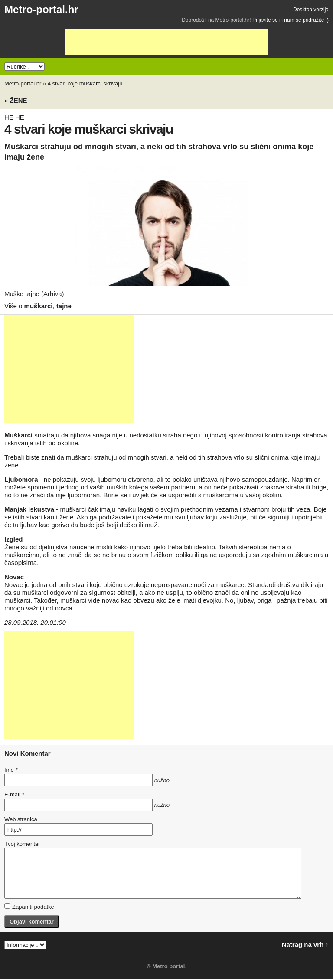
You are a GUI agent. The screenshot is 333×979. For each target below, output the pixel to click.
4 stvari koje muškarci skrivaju (85, 83)
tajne (64, 306)
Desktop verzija (311, 10)
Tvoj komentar (22, 844)
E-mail (14, 794)
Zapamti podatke (29, 906)
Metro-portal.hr (41, 9)
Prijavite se (265, 20)
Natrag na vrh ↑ (305, 944)
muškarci (38, 306)
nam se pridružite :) (306, 20)
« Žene (15, 100)
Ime (10, 770)
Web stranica (20, 819)
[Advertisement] (166, 42)
